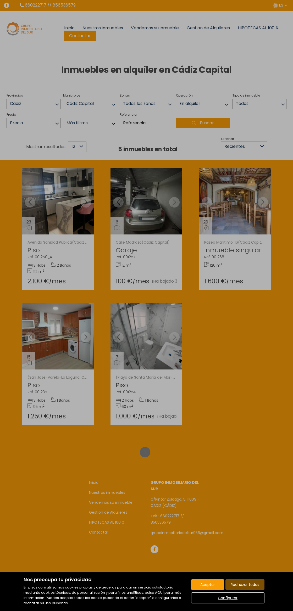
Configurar (227, 598)
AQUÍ (159, 592)
